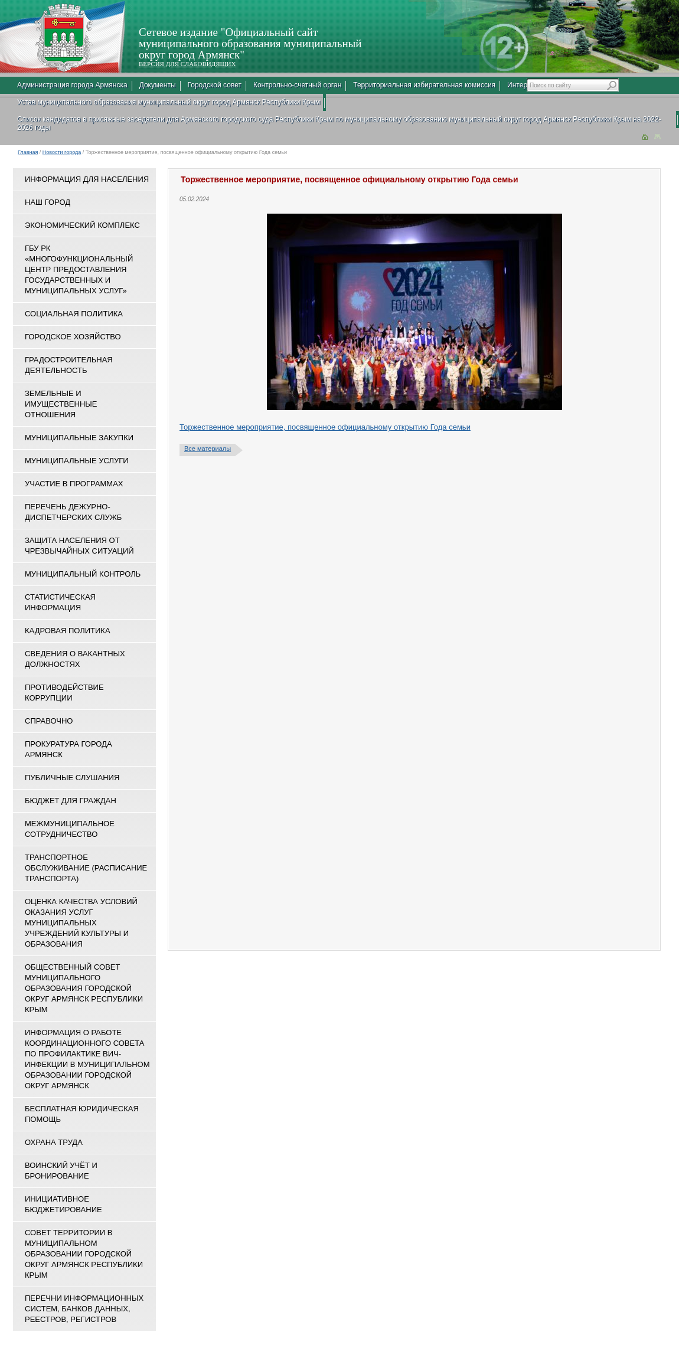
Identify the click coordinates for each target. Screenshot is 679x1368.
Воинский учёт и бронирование (61, 1170)
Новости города (62, 152)
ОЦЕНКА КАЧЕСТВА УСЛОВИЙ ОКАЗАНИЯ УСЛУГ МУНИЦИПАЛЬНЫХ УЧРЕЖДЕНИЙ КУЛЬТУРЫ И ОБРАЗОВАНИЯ (81, 922)
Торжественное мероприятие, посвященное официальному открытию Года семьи (325, 427)
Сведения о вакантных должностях (75, 659)
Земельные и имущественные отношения (61, 404)
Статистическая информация (60, 602)
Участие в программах (74, 483)
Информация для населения (87, 179)
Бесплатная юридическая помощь (82, 1114)
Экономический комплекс (82, 225)
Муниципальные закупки (79, 437)
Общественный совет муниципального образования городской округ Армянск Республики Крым (84, 988)
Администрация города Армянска (72, 85)
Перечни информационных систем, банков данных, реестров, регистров (84, 1309)
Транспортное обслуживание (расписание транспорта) (86, 868)
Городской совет (214, 85)
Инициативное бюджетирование (63, 1204)
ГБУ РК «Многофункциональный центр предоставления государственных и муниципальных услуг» (79, 269)
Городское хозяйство (73, 336)
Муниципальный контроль (83, 574)
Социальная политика (74, 313)
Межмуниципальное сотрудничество (70, 829)
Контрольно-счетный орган (297, 85)
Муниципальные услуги (77, 460)
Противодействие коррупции (64, 692)
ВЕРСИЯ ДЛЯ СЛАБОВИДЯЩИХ (187, 63)
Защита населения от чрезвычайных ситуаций (79, 545)
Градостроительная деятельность (69, 365)
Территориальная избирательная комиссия (424, 85)
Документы (157, 85)
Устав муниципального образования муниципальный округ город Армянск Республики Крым (168, 102)
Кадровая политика (67, 630)
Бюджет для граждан (70, 800)
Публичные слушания (72, 777)
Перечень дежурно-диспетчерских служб (73, 512)
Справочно (49, 720)
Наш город (47, 202)
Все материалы (207, 448)
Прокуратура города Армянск (68, 749)
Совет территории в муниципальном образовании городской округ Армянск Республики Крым (84, 1253)
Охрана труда (54, 1142)
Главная (28, 152)
